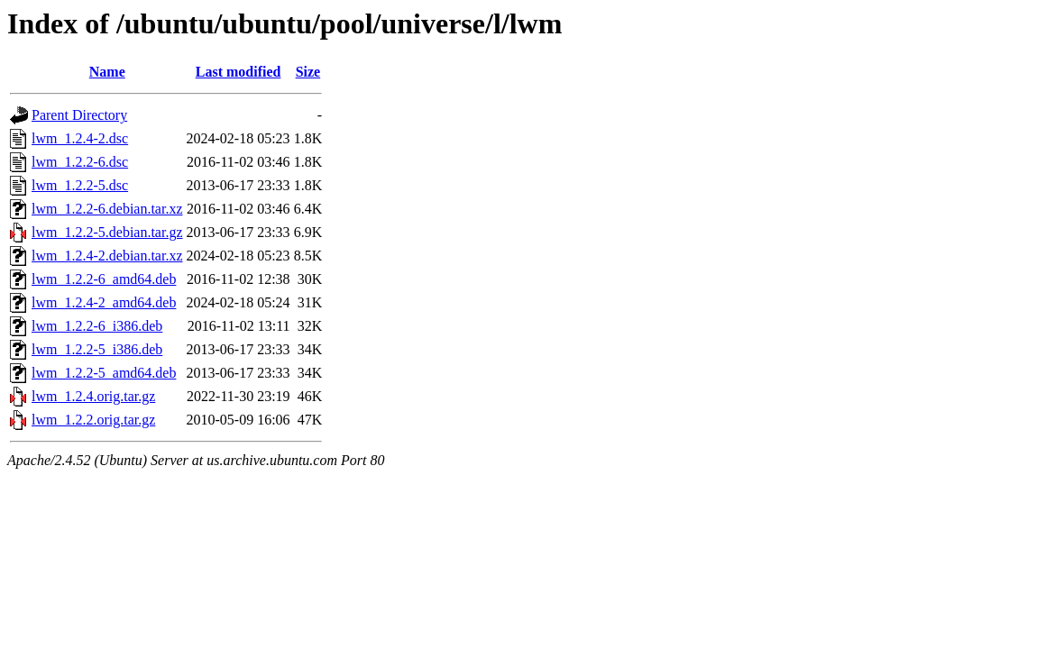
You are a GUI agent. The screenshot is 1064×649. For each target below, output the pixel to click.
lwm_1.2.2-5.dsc (80, 185)
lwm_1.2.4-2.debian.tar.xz (107, 255)
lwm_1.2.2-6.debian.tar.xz (107, 208)
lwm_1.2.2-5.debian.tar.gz (107, 232)
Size (308, 71)
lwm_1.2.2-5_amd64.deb (104, 372)
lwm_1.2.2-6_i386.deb (97, 326)
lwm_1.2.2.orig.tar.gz (93, 419)
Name (107, 71)
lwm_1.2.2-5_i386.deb (97, 349)
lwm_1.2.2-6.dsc (80, 161)
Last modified (238, 71)
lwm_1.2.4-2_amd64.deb (104, 302)
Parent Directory (79, 115)
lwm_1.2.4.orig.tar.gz (93, 396)
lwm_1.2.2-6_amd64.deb (104, 279)
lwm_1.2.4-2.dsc (80, 138)
